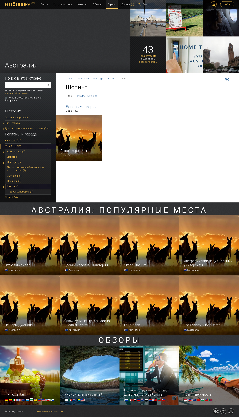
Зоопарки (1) (14, 175)
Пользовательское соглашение (49, 411)
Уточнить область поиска (17, 93)
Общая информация (16, 117)
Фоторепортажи (62, 4)
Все (70, 95)
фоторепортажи (148, 62)
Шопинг (111, 78)
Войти (227, 4)
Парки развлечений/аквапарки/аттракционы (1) (25, 169)
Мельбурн (98, 78)
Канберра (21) (13, 140)
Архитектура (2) (16, 151)
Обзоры (97, 4)
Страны (111, 4)
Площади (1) (14, 181)
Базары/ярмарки (87, 95)
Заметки (82, 4)
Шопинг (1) (13, 186)
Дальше (128, 4)
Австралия (84, 78)
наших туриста (148, 56)
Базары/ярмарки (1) (21, 191)
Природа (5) (14, 162)
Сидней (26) (11, 197)
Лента (44, 4)
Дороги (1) (13, 156)
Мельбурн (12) (13, 146)
